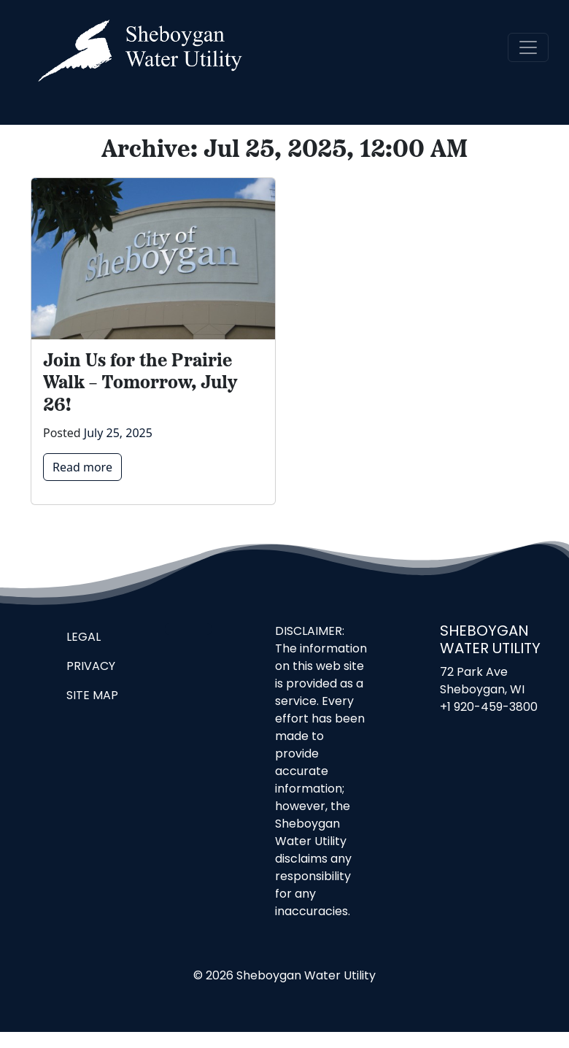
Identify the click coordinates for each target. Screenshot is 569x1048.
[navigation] (528, 47)
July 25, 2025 (118, 433)
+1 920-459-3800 (489, 708)
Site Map (92, 696)
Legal (83, 638)
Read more (82, 467)
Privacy (90, 667)
